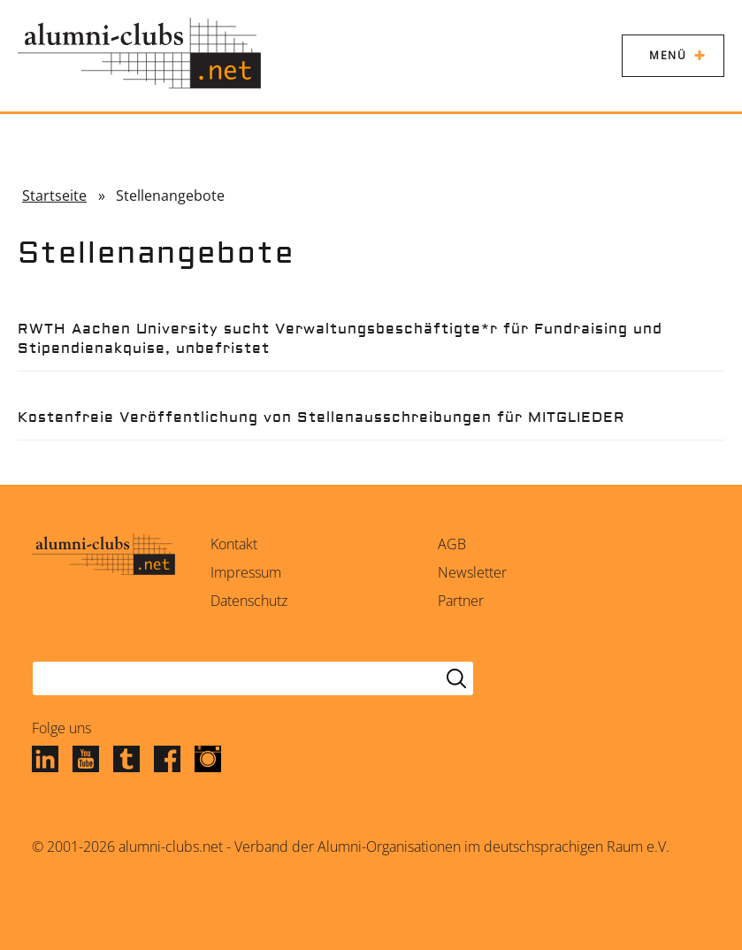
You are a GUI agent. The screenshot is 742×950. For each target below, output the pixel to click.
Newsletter (472, 572)
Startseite (54, 195)
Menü (667, 55)
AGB (452, 544)
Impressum (245, 572)
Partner (461, 600)
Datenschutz (248, 600)
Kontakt (233, 544)
